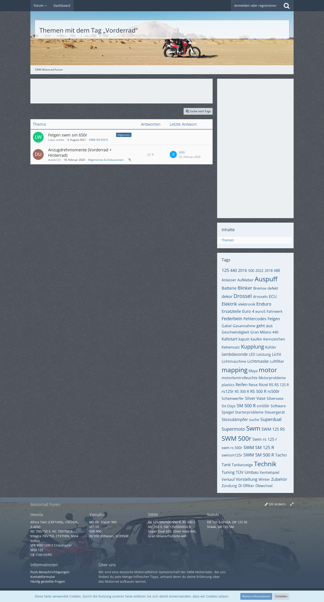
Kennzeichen (274, 339)
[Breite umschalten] (292, 504)
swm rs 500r (232, 447)
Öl (240, 485)
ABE (277, 270)
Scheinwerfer (233, 398)
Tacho (281, 455)
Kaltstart (229, 339)
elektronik (246, 304)
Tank (226, 464)
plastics (228, 384)
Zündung (229, 485)
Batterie (229, 288)
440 (233, 270)
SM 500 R (246, 406)
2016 (242, 270)
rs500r (273, 391)
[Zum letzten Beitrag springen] (173, 154)
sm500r (263, 405)
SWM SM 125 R (258, 447)
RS (271, 384)
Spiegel (228, 412)
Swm (253, 428)
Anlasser (229, 280)
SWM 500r (236, 438)
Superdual (270, 419)
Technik (265, 463)
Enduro (263, 304)
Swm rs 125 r (264, 439)
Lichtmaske (258, 361)
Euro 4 (248, 311)
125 (225, 270)
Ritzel (263, 384)
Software (278, 405)
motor (268, 369)
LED (252, 354)
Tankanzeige (242, 464)
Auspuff (266, 279)
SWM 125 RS (273, 429)
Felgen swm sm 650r (67, 135)
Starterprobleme (249, 412)
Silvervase (275, 398)
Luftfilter (277, 361)
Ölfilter (248, 485)
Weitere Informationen (256, 596)
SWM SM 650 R (98, 140)
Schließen (281, 596)
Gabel (227, 325)
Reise (253, 384)
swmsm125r (232, 455)
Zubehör (279, 479)
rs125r (228, 391)
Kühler (270, 347)
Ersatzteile (231, 311)
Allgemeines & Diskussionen (106, 160)
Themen (228, 240)
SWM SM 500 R (258, 455)
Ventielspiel (269, 472)
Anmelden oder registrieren (255, 5)
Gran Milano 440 (264, 332)
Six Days (229, 405)
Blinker (245, 288)
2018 (269, 270)
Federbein (232, 319)
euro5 (260, 311)
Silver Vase (255, 398)
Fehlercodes (254, 318)
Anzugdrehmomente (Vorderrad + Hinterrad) (80, 152)
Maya (253, 370)
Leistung (263, 354)
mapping (235, 369)
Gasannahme (244, 325)
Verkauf (228, 479)
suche (254, 419)
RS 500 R (258, 391)
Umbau (252, 472)
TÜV (239, 472)
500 (251, 270)
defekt (273, 288)
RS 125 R (281, 384)
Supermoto (233, 429)
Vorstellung (246, 479)
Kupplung (252, 346)
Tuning (228, 472)
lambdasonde (235, 354)
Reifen (242, 384)
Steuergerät (275, 412)
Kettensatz (231, 347)
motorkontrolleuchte (239, 377)
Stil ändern (277, 504)
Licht (276, 354)
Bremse (259, 288)
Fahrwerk (274, 311)
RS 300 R (242, 391)
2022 (259, 270)
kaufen (256, 339)
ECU (273, 296)
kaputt (244, 339)
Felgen (274, 318)
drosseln (260, 296)
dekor (227, 296)
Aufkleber (245, 280)
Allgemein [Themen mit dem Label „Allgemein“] (123, 135)
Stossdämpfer (235, 419)
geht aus (264, 325)
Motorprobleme (272, 377)
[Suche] (287, 5)
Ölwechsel (263, 485)
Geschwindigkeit (235, 332)
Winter (264, 479)
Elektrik (229, 304)
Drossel (243, 296)
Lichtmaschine (234, 361)
